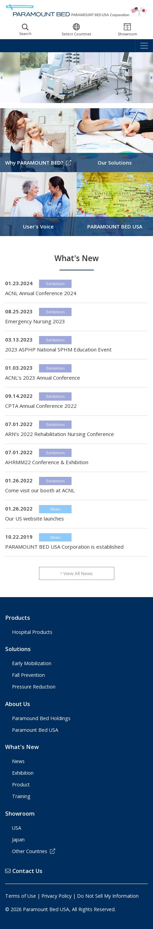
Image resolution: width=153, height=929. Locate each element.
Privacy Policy (56, 896)
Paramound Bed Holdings (41, 718)
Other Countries (33, 851)
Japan (18, 839)
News (55, 509)
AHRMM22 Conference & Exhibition (46, 462)
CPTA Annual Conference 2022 (41, 405)
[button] (1, 77)
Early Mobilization (31, 663)
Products (17, 618)
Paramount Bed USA (35, 730)
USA (16, 828)
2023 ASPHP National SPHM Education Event (58, 349)
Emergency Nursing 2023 (35, 321)
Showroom (20, 813)
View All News (76, 573)
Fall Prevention (28, 675)
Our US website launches (34, 518)
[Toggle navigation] (144, 45)
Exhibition (55, 283)
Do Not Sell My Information (108, 896)
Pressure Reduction (33, 686)
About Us (17, 704)
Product (21, 784)
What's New (22, 747)
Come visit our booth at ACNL (40, 490)
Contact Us (23, 871)
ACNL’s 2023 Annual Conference (42, 377)
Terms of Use (20, 896)
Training (21, 796)
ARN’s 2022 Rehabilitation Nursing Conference (59, 433)
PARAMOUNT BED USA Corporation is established (64, 546)
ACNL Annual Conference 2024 (40, 293)
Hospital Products (32, 632)
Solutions (18, 649)
